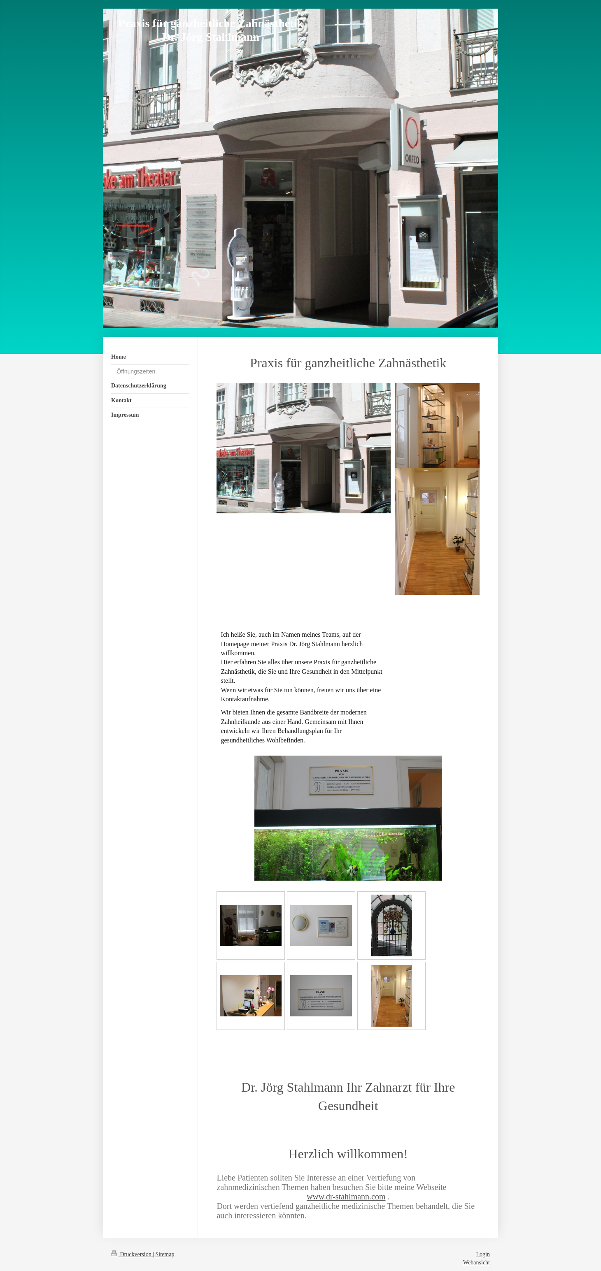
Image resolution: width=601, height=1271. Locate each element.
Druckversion (132, 1254)
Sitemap (165, 1254)
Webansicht (476, 1262)
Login (483, 1254)
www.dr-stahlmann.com (346, 1196)
